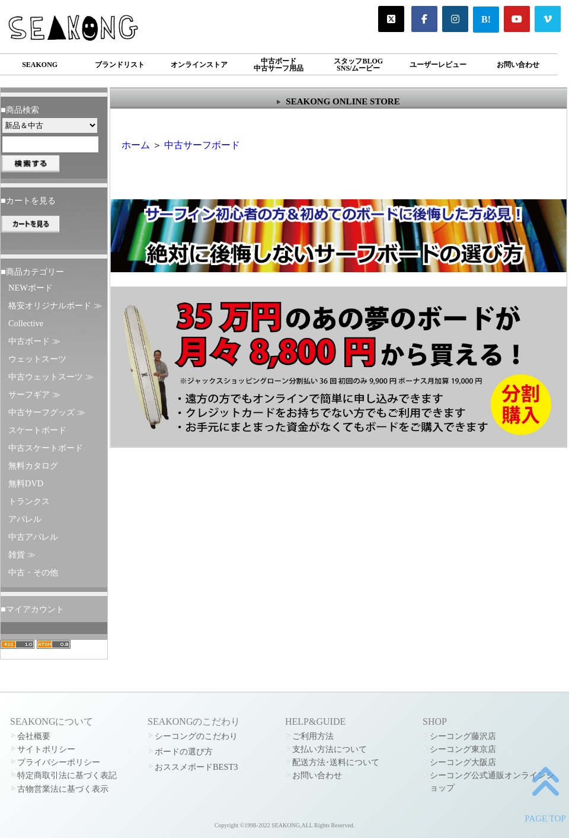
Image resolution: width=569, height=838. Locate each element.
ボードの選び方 (184, 751)
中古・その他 (33, 572)
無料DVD (25, 483)
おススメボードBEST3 (196, 767)
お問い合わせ (518, 64)
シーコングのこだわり (196, 736)
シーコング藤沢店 (463, 736)
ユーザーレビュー (438, 64)
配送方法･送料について (335, 762)
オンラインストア (199, 64)
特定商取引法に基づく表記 (67, 775)
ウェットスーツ (37, 359)
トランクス (29, 501)
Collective (25, 323)
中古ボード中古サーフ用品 (278, 64)
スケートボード (37, 430)
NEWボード (30, 287)
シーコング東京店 (463, 749)
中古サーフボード (202, 145)
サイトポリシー (46, 749)
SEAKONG (39, 64)
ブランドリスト (120, 64)
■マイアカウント (32, 609)
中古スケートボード (45, 448)
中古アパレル (33, 536)
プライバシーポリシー (58, 762)
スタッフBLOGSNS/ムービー (358, 64)
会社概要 (33, 736)
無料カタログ (33, 465)
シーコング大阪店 (463, 762)
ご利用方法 (313, 736)
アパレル (24, 519)
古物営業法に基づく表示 (62, 789)
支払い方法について (329, 749)
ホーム (136, 145)
